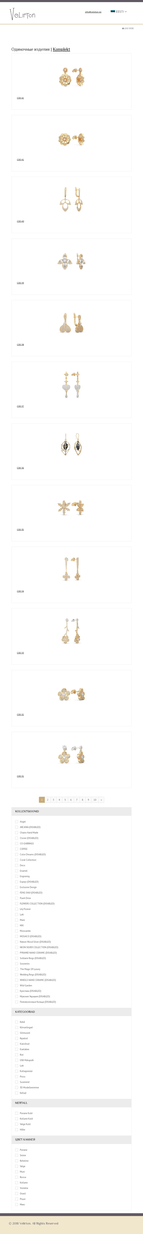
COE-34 (20, 591)
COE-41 (20, 159)
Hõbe (20, 1129)
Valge (20, 1166)
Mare (20, 919)
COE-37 (20, 406)
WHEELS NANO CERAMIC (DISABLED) (35, 980)
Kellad (20, 1092)
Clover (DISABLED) (26, 838)
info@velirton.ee (93, 12)
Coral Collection (25, 859)
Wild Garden (23, 985)
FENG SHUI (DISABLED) (28, 892)
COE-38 (20, 344)
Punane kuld (23, 1113)
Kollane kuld (24, 1118)
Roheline (22, 1160)
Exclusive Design (26, 887)
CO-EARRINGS (24, 843)
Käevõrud (22, 1043)
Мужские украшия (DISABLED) (32, 996)
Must (20, 1171)
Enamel (21, 870)
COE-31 (20, 776)
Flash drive (23, 898)
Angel (20, 821)
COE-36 (20, 467)
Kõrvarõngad (24, 1027)
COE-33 (20, 652)
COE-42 (20, 98)
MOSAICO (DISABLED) (28, 936)
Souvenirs (22, 963)
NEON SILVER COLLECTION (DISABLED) (36, 947)
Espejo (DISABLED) (27, 881)
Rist (19, 1054)
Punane (21, 1149)
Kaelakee (22, 1049)
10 (95, 799)
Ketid (20, 1021)
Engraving (22, 876)
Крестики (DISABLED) (28, 990)
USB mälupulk (24, 1060)
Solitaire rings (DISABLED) (30, 958)
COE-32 (20, 714)
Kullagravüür (24, 1071)
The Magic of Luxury (27, 969)
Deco (20, 865)
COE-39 (20, 283)
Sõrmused (22, 1032)
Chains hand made (26, 832)
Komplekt (61, 49)
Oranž (20, 1193)
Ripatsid (21, 1038)
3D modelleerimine (27, 1087)
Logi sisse (128, 28)
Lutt (19, 914)
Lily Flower (23, 909)
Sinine (20, 1155)
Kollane (21, 1182)
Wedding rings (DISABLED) (30, 974)
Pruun (20, 1199)
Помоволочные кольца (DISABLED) (35, 1001)
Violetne (21, 1188)
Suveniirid (22, 1082)
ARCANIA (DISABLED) (28, 827)
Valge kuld (22, 1124)
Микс (20, 1204)
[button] (118, 11)
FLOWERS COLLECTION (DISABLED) (35, 903)
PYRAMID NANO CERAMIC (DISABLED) (36, 952)
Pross (20, 1076)
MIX (19, 925)
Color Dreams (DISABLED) (30, 854)
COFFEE (21, 848)
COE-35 (20, 529)
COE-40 (20, 221)
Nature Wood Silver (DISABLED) (33, 941)
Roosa (20, 1177)
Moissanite (23, 930)
